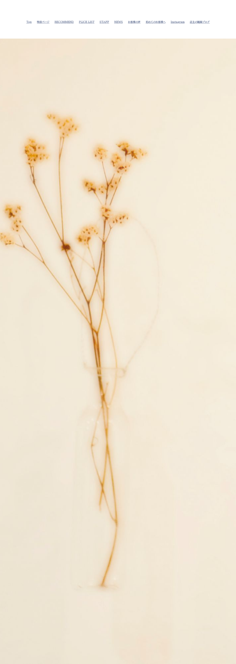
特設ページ (43, 22)
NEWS (118, 22)
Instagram (178, 22)
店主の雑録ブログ (200, 22)
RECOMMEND (64, 22)
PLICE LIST (86, 22)
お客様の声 (134, 22)
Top (29, 22)
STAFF (104, 22)
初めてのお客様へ (156, 22)
